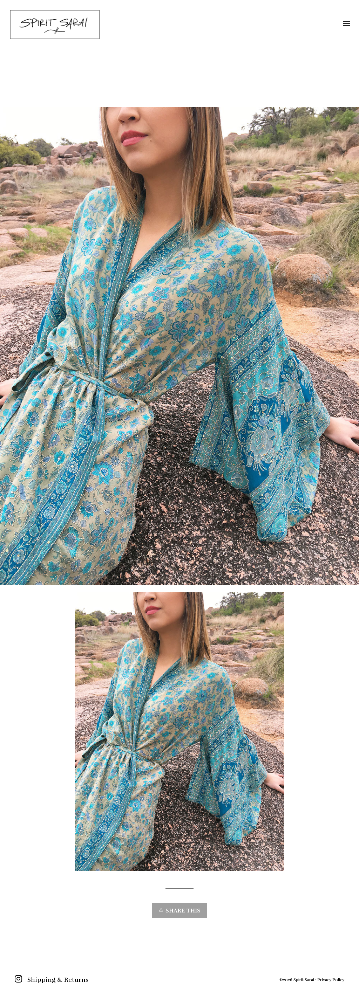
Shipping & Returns (57, 980)
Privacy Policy (330, 979)
